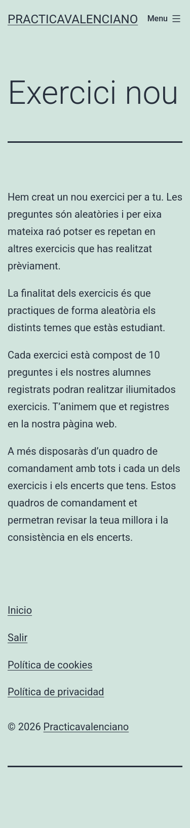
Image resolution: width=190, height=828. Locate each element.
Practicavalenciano (73, 19)
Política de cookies (50, 665)
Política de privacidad (56, 692)
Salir (17, 638)
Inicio (20, 610)
